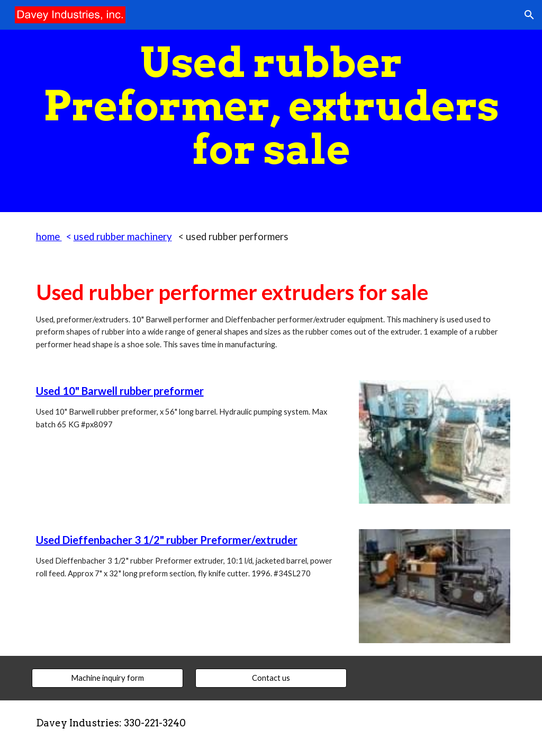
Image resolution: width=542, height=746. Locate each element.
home (49, 236)
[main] (271, 106)
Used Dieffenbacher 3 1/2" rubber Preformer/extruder (166, 539)
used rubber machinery (123, 236)
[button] (529, 15)
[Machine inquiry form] (107, 678)
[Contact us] (271, 678)
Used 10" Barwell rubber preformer (120, 390)
